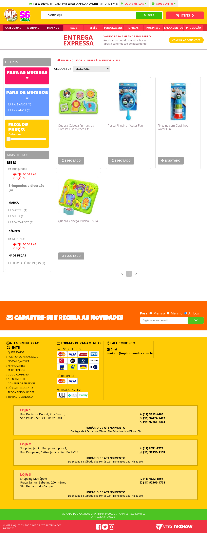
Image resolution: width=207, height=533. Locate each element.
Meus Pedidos (16, 370)
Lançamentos (173, 27)
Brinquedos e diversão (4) (26, 187)
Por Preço (153, 27)
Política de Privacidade (22, 356)
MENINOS (105, 60)
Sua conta (163, 3)
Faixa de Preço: (18, 127)
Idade (73, 27)
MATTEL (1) (19, 210)
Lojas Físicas (133, 3)
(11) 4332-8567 (151, 478)
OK (196, 320)
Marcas (133, 27)
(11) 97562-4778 (152, 482)
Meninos (53, 27)
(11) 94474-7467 (109, 3)
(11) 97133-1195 (152, 452)
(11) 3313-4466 (151, 414)
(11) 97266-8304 (152, 422)
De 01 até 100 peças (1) (28, 263)
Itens (185, 15)
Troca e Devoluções (20, 392)
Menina (157, 313)
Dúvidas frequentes (20, 388)
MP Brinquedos (71, 60)
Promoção (193, 27)
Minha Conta (16, 365)
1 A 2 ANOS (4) (21, 104)
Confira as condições (186, 40)
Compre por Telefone (21, 383)
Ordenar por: (63, 68)
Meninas (33, 27)
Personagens (113, 27)
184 (118, 60)
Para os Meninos (27, 93)
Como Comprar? (18, 374)
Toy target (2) (22, 222)
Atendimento (16, 379)
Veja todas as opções (24, 176)
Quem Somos (15, 352)
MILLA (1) (18, 216)
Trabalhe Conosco (20, 396)
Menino (175, 313)
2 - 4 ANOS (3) (21, 110)
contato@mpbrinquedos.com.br (130, 353)
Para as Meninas (27, 73)
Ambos (191, 313)
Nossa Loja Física (18, 361)
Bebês (93, 27)
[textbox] (88, 15)
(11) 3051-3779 (151, 448)
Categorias (13, 27)
